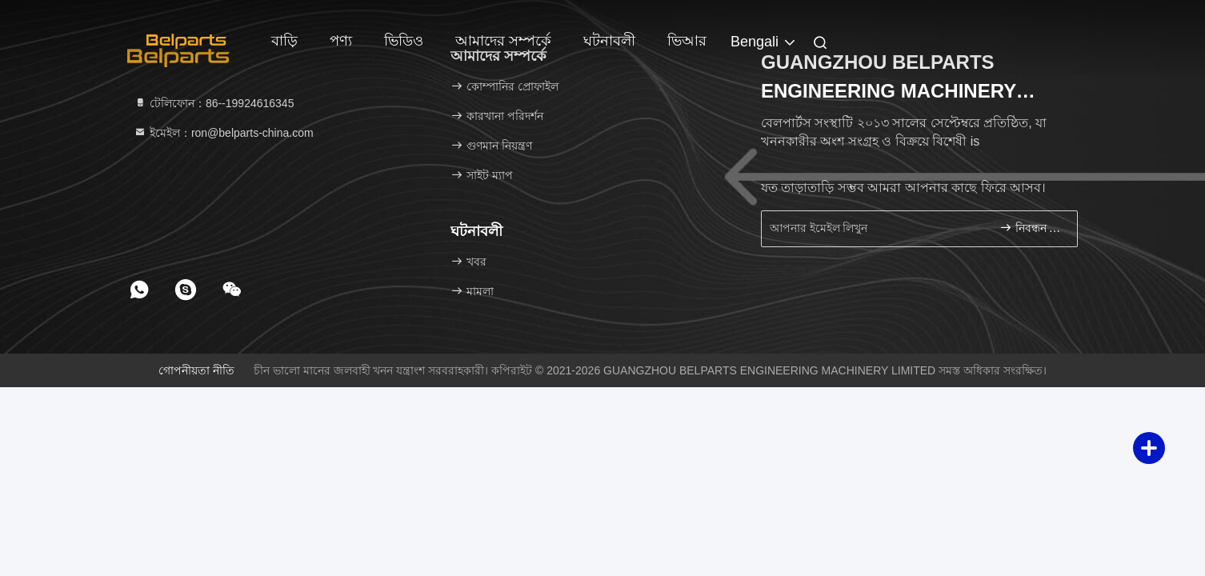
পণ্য (341, 41)
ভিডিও (403, 41)
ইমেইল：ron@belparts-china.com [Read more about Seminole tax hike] (224, 132)
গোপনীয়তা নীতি (196, 370)
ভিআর (687, 41)
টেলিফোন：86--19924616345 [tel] (214, 103)
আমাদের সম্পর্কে (503, 41)
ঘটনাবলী (609, 41)
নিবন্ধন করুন (1031, 227)
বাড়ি (284, 41)
